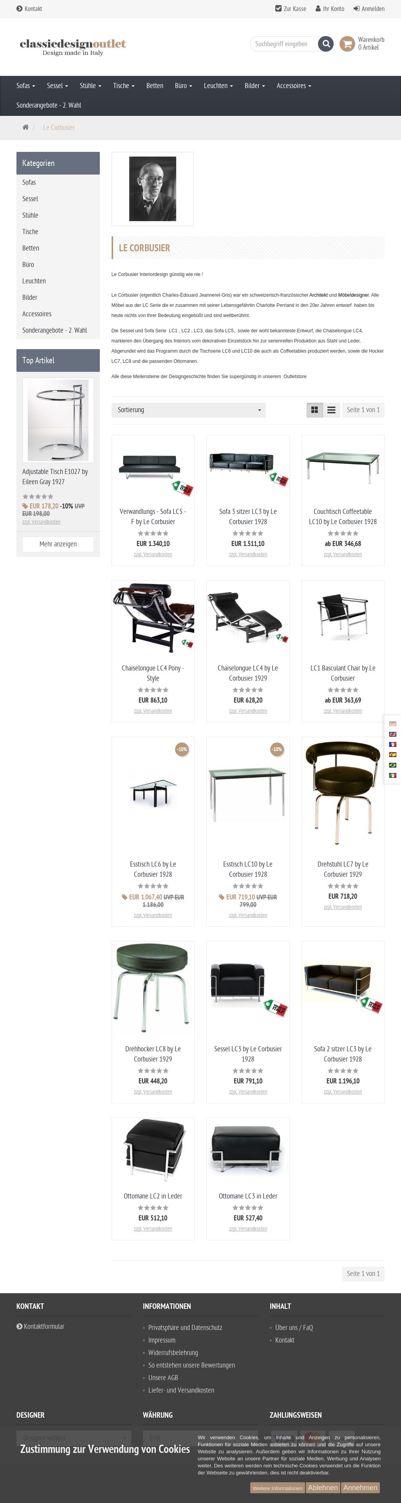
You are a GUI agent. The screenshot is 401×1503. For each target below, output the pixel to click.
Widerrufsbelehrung (173, 1356)
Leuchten (218, 86)
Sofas (25, 86)
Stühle (90, 86)
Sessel (57, 86)
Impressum (161, 1343)
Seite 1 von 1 (363, 410)
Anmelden (373, 9)
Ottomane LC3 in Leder (248, 1196)
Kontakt (29, 9)
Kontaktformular (40, 1329)
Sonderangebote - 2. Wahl (48, 105)
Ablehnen (323, 1488)
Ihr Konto (333, 9)
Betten (154, 86)
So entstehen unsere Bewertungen (191, 1368)
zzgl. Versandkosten (153, 554)
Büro (183, 86)
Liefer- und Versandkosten (181, 1393)
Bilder (255, 86)
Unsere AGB (163, 1381)
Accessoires (294, 86)
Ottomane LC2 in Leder (153, 1196)
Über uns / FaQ (294, 1330)
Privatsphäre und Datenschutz (185, 1330)
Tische (124, 86)
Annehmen (360, 1488)
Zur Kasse (295, 9)
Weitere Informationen (278, 1488)
